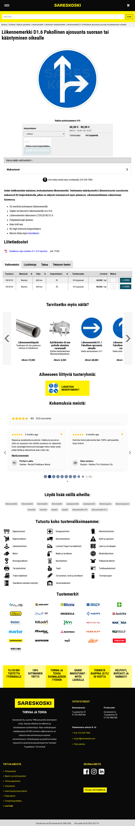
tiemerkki (31, 509)
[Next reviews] (130, 452)
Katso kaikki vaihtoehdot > (19, 160)
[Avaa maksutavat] (67, 169)
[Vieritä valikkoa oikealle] (128, 338)
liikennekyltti (42, 504)
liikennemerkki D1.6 (99, 509)
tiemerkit (43, 509)
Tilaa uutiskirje (95, 790)
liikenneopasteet (122, 504)
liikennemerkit (27, 504)
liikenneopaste (105, 504)
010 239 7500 (86, 179)
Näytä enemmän (20, 455)
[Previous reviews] (5, 452)
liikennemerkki (11, 504)
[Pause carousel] (67, 481)
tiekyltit (65, 509)
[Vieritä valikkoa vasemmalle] (7, 338)
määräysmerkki (73, 504)
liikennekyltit (57, 504)
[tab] (12, 264)
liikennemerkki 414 (79, 509)
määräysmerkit (89, 504)
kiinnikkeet (33, 233)
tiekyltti (54, 509)
